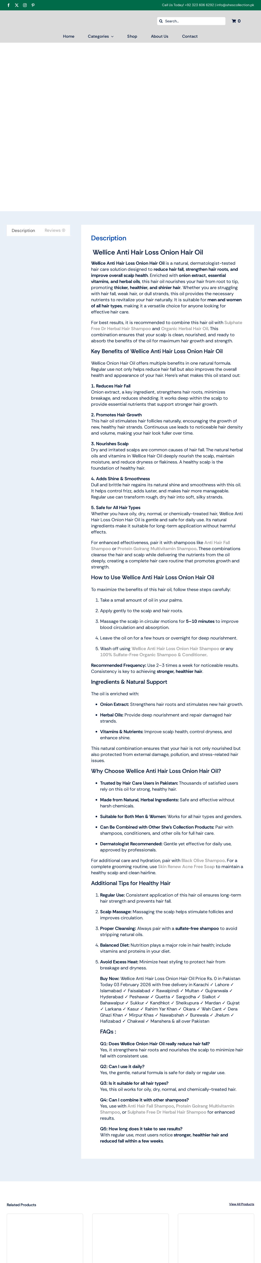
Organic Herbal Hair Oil (184, 328)
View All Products (241, 1204)
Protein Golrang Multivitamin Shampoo (157, 549)
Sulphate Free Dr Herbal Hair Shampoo (166, 1112)
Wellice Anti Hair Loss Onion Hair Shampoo (175, 648)
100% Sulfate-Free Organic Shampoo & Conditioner (153, 655)
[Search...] (191, 21)
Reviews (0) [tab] (55, 230)
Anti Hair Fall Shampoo (150, 1106)
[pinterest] (33, 5)
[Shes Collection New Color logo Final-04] (39, 15)
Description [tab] (23, 230)
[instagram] (25, 5)
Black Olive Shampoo (203, 860)
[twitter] (17, 5)
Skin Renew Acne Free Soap (186, 866)
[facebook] (8, 5)
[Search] (161, 21)
